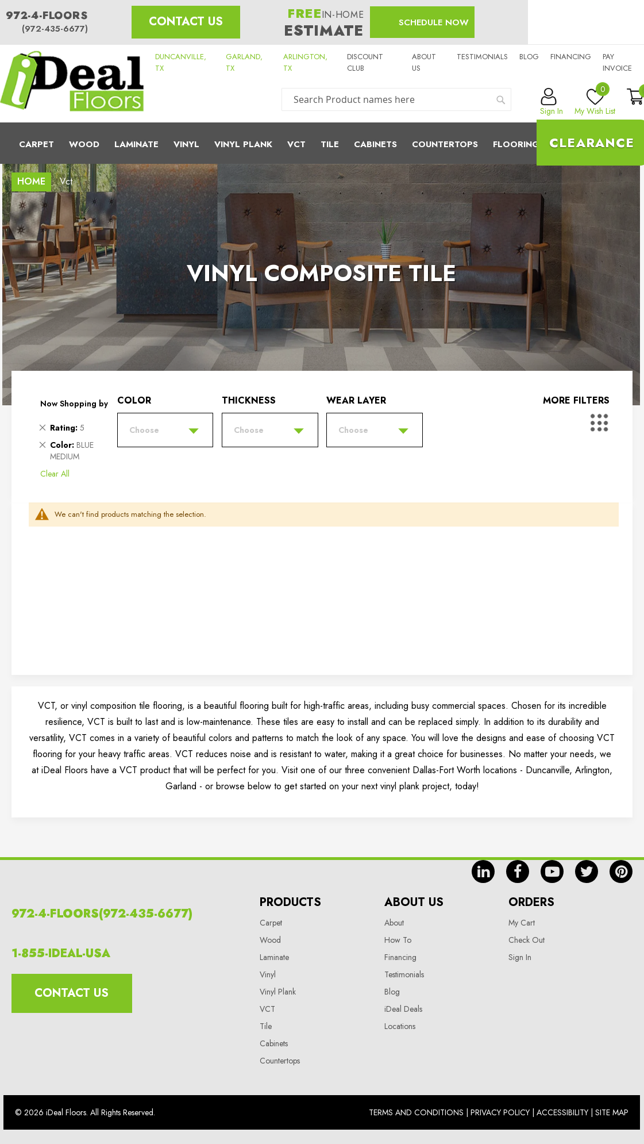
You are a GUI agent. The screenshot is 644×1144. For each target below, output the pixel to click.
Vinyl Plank (243, 144)
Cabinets (375, 144)
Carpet (36, 144)
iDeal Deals (403, 1009)
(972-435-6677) (55, 28)
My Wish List (594, 102)
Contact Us (186, 21)
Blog (529, 56)
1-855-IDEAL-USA (60, 953)
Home (31, 181)
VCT (267, 1009)
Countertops (280, 1060)
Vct (296, 144)
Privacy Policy (500, 1112)
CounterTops (445, 144)
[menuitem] (322, 143)
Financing (570, 56)
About (394, 922)
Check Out (526, 940)
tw (586, 871)
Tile (330, 144)
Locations (399, 1026)
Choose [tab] (144, 430)
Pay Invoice (617, 62)
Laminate (136, 144)
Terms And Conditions (416, 1112)
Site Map (611, 1112)
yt (552, 871)
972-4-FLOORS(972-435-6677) (101, 913)
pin (621, 871)
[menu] (322, 143)
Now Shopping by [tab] (74, 403)
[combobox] (396, 99)
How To (397, 940)
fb (517, 871)
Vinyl (186, 144)
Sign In (519, 957)
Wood (84, 144)
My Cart (521, 922)
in (483, 871)
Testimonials (482, 56)
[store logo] (72, 84)
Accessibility (562, 1112)
